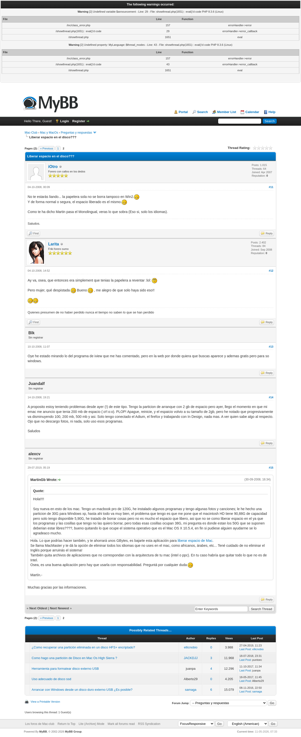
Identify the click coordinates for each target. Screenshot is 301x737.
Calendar (252, 112)
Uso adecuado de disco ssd (51, 679)
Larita (53, 244)
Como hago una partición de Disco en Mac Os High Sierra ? (74, 658)
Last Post (245, 649)
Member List (226, 112)
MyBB (43, 731)
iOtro (53, 167)
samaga (190, 689)
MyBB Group (73, 731)
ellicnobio (190, 647)
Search (202, 112)
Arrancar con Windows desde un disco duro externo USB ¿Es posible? (82, 689)
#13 (271, 346)
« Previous (46, 148)
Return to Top (66, 724)
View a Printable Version (45, 701)
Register (78, 121)
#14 (271, 397)
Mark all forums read (121, 724)
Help (272, 112)
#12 (271, 270)
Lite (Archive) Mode (91, 724)
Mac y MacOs (49, 132)
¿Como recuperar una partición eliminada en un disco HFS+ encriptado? (83, 647)
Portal (183, 112)
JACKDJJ (191, 658)
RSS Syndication (149, 724)
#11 (271, 187)
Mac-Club (31, 132)
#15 (271, 467)
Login (64, 121)
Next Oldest (38, 608)
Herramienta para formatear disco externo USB (65, 668)
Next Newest (59, 608)
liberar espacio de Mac (195, 541)
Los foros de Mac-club (39, 724)
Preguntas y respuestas (76, 132)
